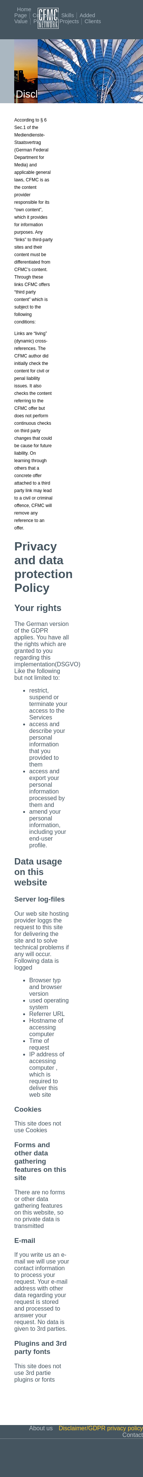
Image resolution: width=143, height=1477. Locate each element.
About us (41, 1428)
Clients (93, 21)
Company (44, 15)
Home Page (22, 12)
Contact (132, 1435)
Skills (67, 15)
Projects (69, 21)
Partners (43, 21)
